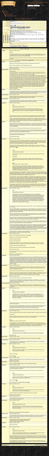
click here (22, 19)
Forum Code (3, 32)
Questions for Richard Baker (10, 15)
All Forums (4, 11)
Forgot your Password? (32, 8)
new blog (15, 424)
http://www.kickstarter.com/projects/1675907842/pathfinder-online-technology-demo (28, 416)
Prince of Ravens (13, 354)
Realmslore (5, 12)
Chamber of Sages (7, 14)
